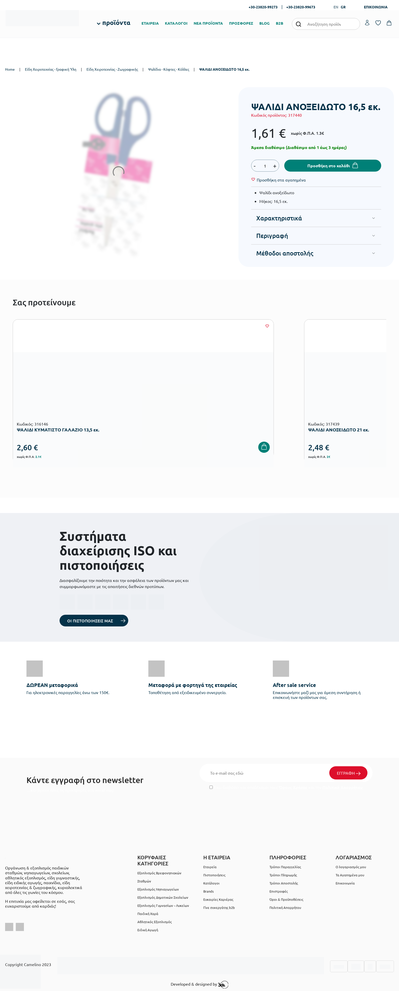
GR (343, 7)
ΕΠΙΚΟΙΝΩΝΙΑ (376, 7)
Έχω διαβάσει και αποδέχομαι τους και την (286, 787)
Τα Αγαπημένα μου (350, 875)
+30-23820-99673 (300, 7)
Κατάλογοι (211, 883)
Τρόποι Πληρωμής (283, 875)
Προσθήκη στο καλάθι (328, 165)
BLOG (264, 23)
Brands (208, 891)
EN (336, 7)
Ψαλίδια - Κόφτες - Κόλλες (168, 69)
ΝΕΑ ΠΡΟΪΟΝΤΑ (208, 23)
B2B (279, 23)
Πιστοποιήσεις (214, 875)
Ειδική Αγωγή (147, 930)
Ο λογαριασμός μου (351, 867)
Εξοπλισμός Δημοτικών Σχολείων (162, 897)
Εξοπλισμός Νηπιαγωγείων (158, 889)
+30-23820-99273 (263, 7)
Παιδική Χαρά (147, 913)
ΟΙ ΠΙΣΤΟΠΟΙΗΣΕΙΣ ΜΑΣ (90, 620)
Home (10, 69)
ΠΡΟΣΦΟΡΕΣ (241, 23)
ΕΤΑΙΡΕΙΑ (150, 23)
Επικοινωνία (345, 883)
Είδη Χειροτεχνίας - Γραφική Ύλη (50, 69)
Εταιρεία (210, 867)
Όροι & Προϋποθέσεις (286, 899)
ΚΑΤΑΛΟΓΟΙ (176, 23)
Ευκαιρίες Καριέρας (218, 899)
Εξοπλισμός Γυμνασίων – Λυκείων (163, 905)
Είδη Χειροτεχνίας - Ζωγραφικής (112, 69)
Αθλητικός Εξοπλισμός (154, 922)
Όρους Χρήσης (293, 787)
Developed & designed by (200, 984)
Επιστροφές (278, 891)
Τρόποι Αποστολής (283, 883)
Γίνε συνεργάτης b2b (219, 907)
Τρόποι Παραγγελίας (285, 867)
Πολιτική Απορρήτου (342, 787)
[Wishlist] (281, 179)
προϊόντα (116, 22)
